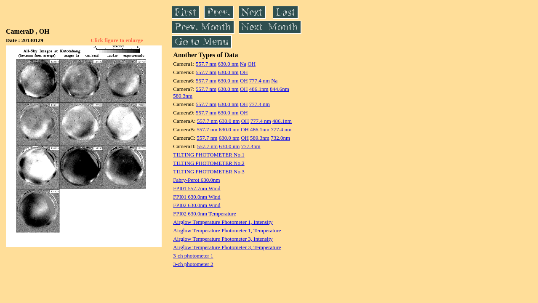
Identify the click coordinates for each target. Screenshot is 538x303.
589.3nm (182, 96)
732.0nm (280, 138)
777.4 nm (259, 80)
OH (252, 64)
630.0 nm (228, 64)
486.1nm (259, 89)
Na (243, 64)
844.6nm (279, 89)
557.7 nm (206, 64)
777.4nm (251, 146)
